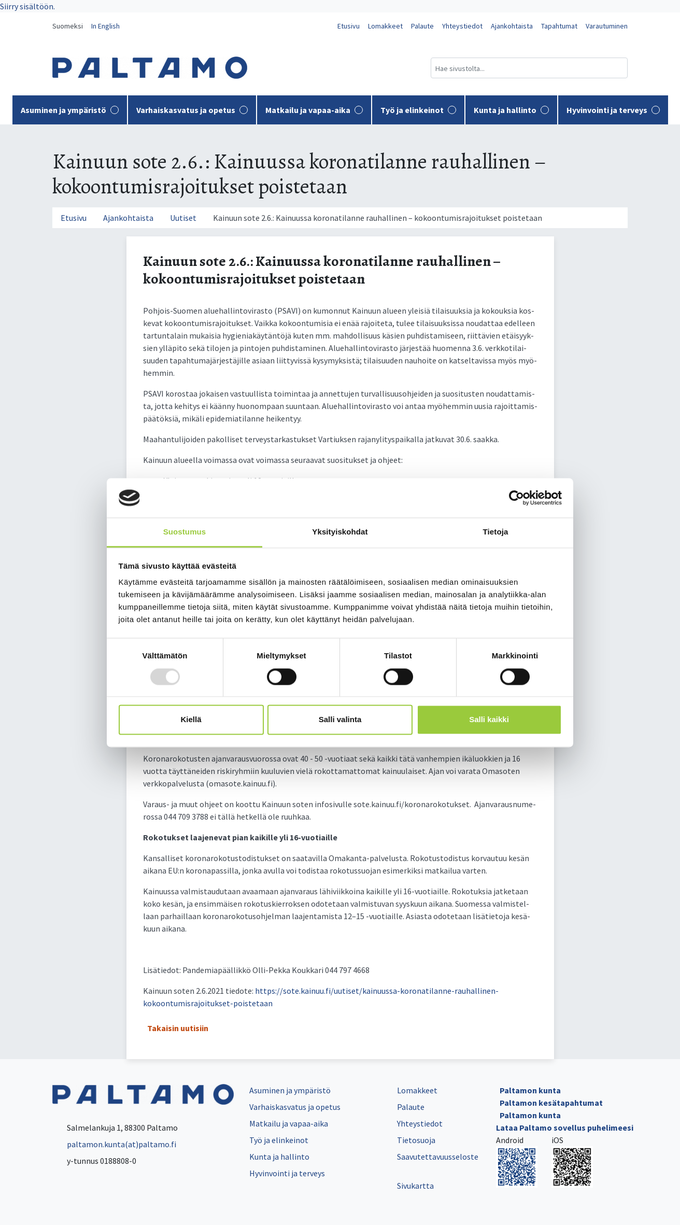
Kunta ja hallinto (511, 110)
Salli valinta (340, 719)
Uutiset (183, 218)
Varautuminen (607, 26)
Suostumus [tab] (184, 532)
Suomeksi (67, 26)
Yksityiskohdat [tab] (339, 532)
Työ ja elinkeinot (418, 110)
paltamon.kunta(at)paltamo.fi (114, 1144)
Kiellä (190, 719)
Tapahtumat (559, 26)
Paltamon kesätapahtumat (551, 1102)
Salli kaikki (489, 719)
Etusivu (348, 26)
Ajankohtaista (512, 26)
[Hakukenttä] (529, 68)
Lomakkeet (385, 26)
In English (105, 26)
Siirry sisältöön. (27, 6)
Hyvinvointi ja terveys (613, 110)
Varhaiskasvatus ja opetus (192, 110)
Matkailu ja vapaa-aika (314, 110)
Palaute (422, 26)
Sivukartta (415, 1185)
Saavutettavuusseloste (437, 1156)
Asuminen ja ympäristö (70, 110)
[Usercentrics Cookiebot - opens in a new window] (516, 497)
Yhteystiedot (462, 26)
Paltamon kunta (530, 1090)
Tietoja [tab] (495, 532)
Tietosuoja (416, 1140)
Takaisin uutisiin (177, 1028)
